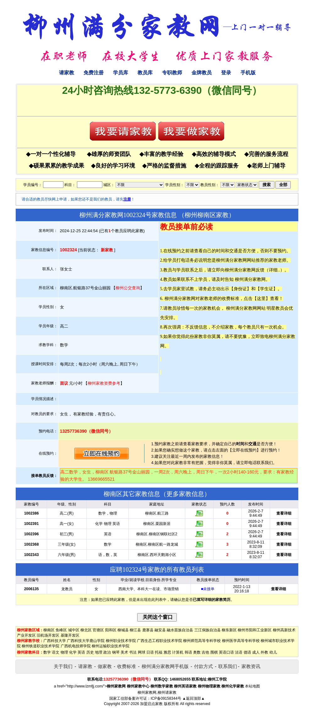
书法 (133, 652)
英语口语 (226, 652)
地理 (98, 652)
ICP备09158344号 (166, 698)
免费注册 (94, 72)
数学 (47, 652)
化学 (73, 652)
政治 (107, 652)
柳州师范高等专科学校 (202, 641)
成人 (256, 652)
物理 (64, 652)
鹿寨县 (148, 630)
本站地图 (252, 686)
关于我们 (63, 666)
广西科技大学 (54, 641)
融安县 (160, 630)
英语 (81, 652)
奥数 (197, 652)
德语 (247, 652)
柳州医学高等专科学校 (241, 641)
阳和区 (110, 630)
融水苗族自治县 (180, 630)
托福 (158, 652)
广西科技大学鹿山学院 (86, 641)
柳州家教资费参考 (104, 383)
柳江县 (135, 630)
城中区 (73, 630)
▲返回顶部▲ (193, 698)
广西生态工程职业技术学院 (159, 641)
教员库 (145, 72)
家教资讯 (250, 666)
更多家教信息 (185, 493)
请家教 (66, 72)
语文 (55, 652)
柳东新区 (229, 630)
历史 (90, 652)
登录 (226, 72)
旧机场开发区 (48, 635)
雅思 (167, 652)
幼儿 (273, 652)
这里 (261, 298)
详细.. (274, 269)
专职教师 (172, 72)
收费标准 (126, 666)
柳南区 (49, 630)
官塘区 (98, 630)
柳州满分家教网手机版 (165, 666)
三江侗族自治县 (207, 630)
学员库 (120, 72)
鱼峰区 (61, 630)
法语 (238, 652)
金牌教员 (202, 72)
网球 (141, 652)
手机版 (248, 72)
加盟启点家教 (151, 704)
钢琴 (116, 652)
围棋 (214, 652)
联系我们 (227, 666)
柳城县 (123, 630)
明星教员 (275, 308)
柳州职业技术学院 (121, 641)
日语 (150, 652)
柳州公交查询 (128, 288)
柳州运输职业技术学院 (110, 646)
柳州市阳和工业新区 (255, 630)
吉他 (205, 652)
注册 (127, 199)
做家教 (105, 666)
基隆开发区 (70, 635)
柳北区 (86, 630)
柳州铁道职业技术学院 (40, 646)
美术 (124, 652)
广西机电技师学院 (76, 646)
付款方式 (203, 666)
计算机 (177, 652)
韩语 (188, 652)
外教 (264, 652)
